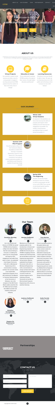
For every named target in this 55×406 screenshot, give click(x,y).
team (31, 3)
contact (47, 3)
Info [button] (33, 30)
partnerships (39, 3)
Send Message (27, 391)
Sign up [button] (23, 30)
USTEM (6, 5)
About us (15, 3)
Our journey (24, 3)
